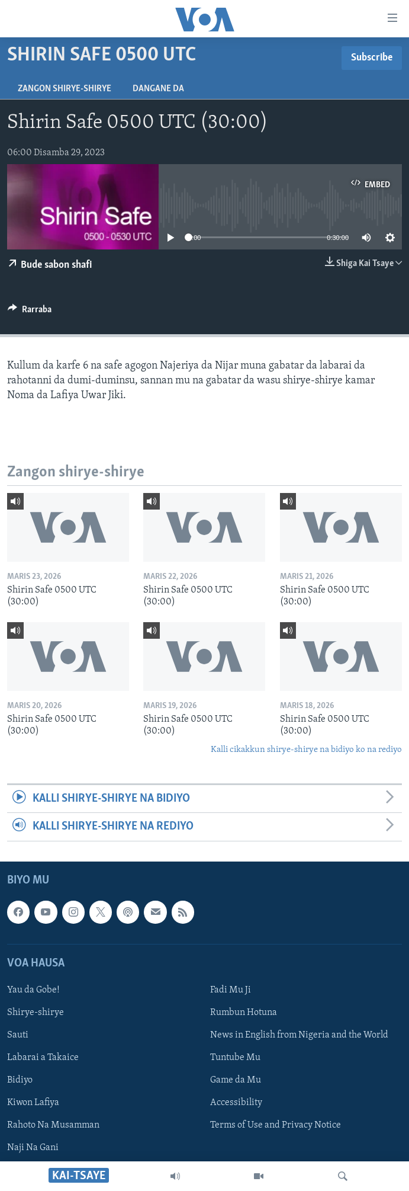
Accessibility (236, 1102)
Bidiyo (20, 1080)
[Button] (29, 312)
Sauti (17, 1035)
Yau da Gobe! (33, 989)
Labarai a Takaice (43, 1057)
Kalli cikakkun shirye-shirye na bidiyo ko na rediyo (306, 749)
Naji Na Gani (33, 1147)
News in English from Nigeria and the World (299, 1035)
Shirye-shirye (35, 1012)
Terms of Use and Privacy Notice (275, 1125)
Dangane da (158, 89)
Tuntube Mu (235, 1057)
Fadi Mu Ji (230, 989)
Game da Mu (235, 1080)
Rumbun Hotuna (243, 1012)
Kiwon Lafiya (33, 1102)
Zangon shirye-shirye (64, 89)
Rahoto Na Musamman (53, 1125)
